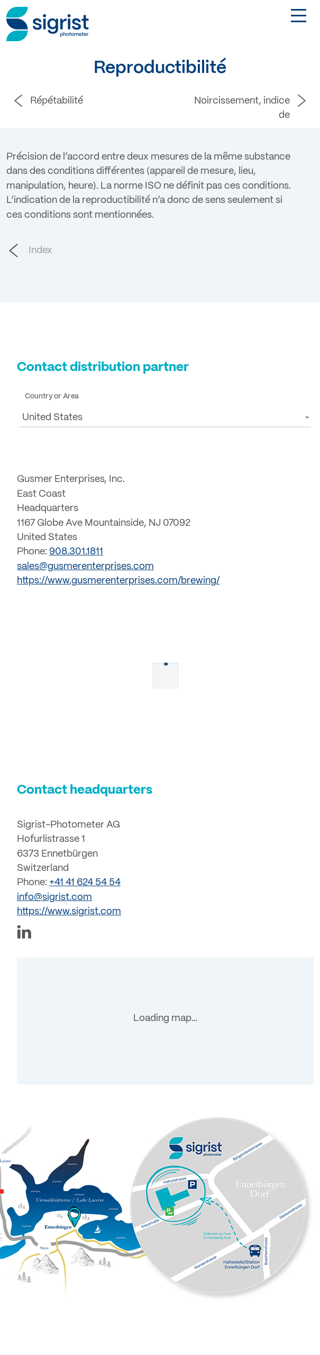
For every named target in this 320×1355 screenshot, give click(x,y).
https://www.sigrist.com (69, 907)
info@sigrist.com (54, 892)
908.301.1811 (76, 551)
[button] (165, 417)
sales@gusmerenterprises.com (85, 566)
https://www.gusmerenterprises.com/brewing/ (118, 581)
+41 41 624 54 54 (85, 878)
